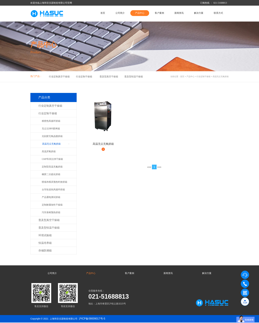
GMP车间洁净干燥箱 (52, 159)
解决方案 (198, 13)
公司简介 (120, 13)
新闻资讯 (179, 13)
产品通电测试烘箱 (51, 197)
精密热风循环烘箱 (51, 121)
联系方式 (218, 13)
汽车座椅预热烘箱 (51, 212)
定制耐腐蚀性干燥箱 (52, 205)
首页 (102, 13)
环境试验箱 (45, 235)
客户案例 (159, 13)
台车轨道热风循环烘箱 (53, 189)
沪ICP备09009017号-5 (92, 319)
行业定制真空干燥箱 (59, 76)
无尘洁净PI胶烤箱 (51, 128)
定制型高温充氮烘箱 (52, 166)
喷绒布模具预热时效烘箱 (54, 182)
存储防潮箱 (45, 250)
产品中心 (139, 13)
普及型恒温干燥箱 (133, 76)
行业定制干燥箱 (84, 76)
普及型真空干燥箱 (109, 76)
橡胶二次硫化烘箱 (51, 174)
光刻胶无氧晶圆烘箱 (52, 136)
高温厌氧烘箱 (49, 151)
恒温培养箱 (45, 243)
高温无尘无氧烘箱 (221, 76)
